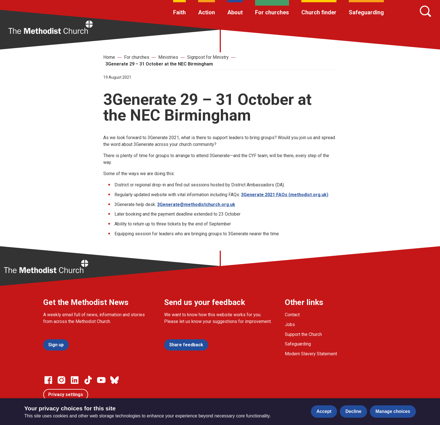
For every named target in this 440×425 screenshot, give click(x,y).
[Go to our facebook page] (48, 380)
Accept (324, 411)
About (235, 12)
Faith (179, 12)
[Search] (425, 11)
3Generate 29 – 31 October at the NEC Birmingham (159, 64)
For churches (272, 12)
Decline (353, 411)
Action (206, 12)
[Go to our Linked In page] (75, 380)
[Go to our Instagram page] (61, 380)
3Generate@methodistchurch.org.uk (196, 204)
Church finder (318, 12)
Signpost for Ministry (208, 57)
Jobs (290, 324)
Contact (292, 314)
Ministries (168, 57)
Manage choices (392, 411)
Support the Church (303, 334)
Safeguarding (366, 12)
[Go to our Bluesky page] (114, 380)
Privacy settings (65, 394)
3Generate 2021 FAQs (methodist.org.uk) (284, 194)
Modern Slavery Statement (311, 353)
